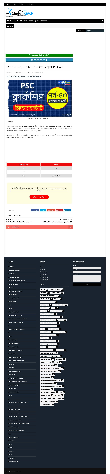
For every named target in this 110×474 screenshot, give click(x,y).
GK (21, 21)
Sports (11, 364)
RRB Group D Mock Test (16, 350)
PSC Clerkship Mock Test (37, 72)
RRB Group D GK (13, 346)
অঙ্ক (10, 434)
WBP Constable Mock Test (17, 406)
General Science (14, 298)
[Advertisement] (39, 41)
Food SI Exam (13, 294)
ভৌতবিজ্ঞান (11, 447)
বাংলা (25, 21)
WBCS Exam (12, 388)
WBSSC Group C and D (15, 420)
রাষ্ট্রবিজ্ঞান (11, 451)
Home (7, 4)
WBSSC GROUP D (13, 427)
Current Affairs (14, 277)
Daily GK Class (13, 284)
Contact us (43, 272)
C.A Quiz (11, 273)
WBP (10, 395)
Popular (90, 31)
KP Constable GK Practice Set (18, 319)
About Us (43, 269)
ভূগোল (36, 21)
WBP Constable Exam (15, 399)
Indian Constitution (15, 315)
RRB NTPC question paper (16, 360)
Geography (12, 301)
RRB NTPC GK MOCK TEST (16, 357)
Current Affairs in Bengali (17, 280)
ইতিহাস (31, 21)
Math (11, 326)
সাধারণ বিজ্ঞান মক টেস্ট (13, 461)
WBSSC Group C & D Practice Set (18, 416)
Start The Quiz (39, 197)
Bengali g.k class (14, 270)
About (14, 4)
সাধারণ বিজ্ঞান (12, 458)
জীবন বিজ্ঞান (11, 440)
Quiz (16, 21)
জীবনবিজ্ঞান (44, 21)
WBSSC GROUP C (13, 413)
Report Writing (14, 343)
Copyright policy (45, 279)
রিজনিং (10, 454)
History (11, 308)
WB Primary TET (14, 385)
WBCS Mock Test (14, 392)
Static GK (12, 374)
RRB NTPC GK (12, 353)
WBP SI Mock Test (14, 409)
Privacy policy (30, 4)
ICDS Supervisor (14, 312)
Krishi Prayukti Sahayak (16, 322)
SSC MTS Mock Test (15, 371)
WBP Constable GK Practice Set (18, 402)
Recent (81, 31)
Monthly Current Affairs (17, 329)
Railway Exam (13, 339)
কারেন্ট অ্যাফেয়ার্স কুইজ (13, 437)
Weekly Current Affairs (16, 430)
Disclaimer (43, 274)
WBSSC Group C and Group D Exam (19, 423)
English (11, 287)
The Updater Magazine (16, 378)
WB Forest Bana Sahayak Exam (18, 381)
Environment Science (15, 291)
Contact (21, 4)
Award (11, 266)
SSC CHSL (11, 367)
